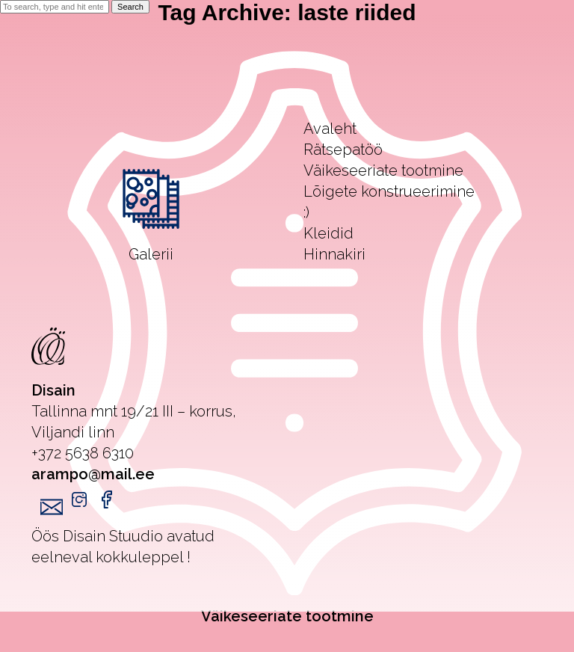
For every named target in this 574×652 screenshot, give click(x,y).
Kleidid (328, 233)
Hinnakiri (334, 254)
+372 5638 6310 (82, 453)
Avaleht (330, 129)
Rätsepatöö (343, 150)
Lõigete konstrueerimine (389, 191)
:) (306, 212)
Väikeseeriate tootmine (287, 616)
